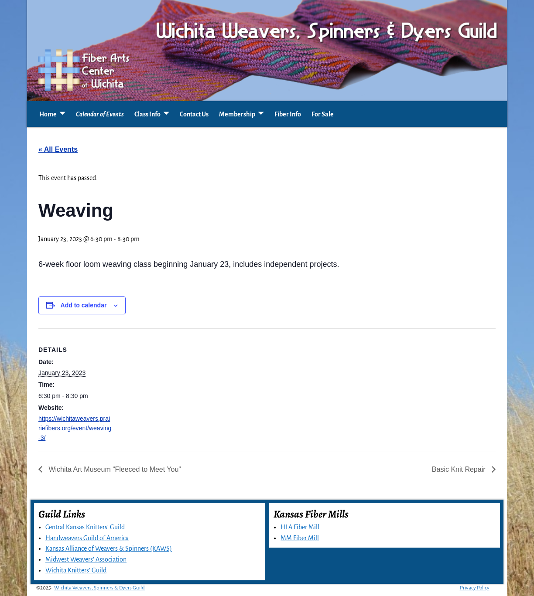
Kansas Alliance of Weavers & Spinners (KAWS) (108, 548)
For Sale (323, 114)
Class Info (147, 114)
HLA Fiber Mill (300, 527)
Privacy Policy (475, 588)
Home (48, 114)
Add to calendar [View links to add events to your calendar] (84, 305)
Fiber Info (287, 114)
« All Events (58, 149)
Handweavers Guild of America (87, 538)
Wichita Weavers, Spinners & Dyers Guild (99, 588)
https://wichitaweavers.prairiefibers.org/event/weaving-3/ (74, 428)
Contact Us (194, 114)
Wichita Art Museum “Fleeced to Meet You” (114, 469)
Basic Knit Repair (459, 469)
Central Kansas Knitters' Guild (85, 527)
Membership (237, 114)
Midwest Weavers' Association (86, 559)
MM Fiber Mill (300, 538)
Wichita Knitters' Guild (75, 570)
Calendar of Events (100, 114)
